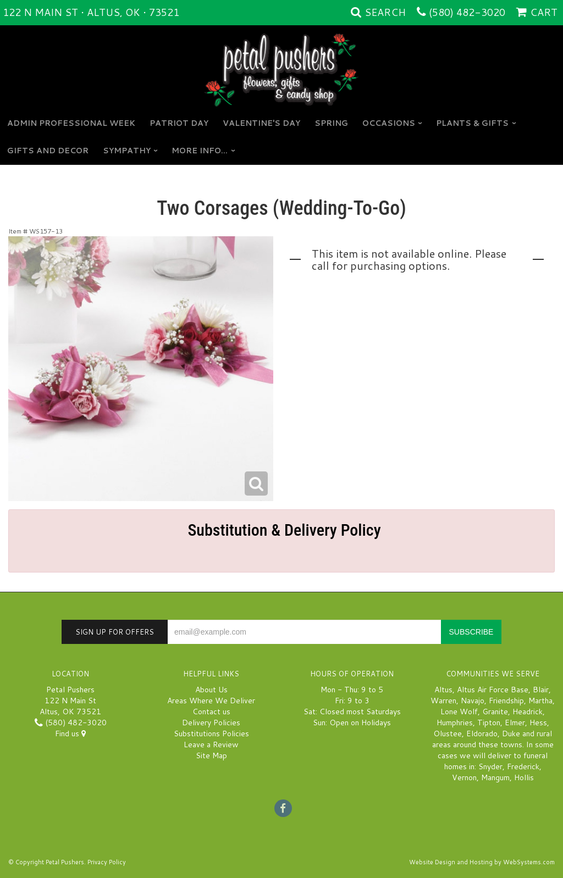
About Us (211, 689)
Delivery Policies (211, 722)
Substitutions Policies (211, 733)
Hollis (524, 777)
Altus (443, 689)
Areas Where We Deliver (211, 700)
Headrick (527, 711)
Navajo (472, 700)
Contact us (211, 711)
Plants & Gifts (472, 123)
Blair (541, 689)
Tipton (488, 722)
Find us (70, 733)
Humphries (455, 722)
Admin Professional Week (71, 123)
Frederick (523, 766)
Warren (443, 700)
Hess (538, 722)
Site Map (211, 755)
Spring (331, 123)
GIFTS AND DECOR (48, 150)
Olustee (447, 733)
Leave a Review (211, 744)
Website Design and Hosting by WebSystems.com (482, 862)
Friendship (506, 700)
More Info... (200, 150)
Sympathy (127, 150)
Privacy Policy (106, 862)
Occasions (388, 123)
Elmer (515, 722)
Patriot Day (179, 123)
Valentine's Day (261, 123)
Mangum (495, 777)
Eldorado (482, 733)
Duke (511, 733)
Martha (540, 700)
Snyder (490, 766)
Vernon (464, 777)
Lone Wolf (459, 711)
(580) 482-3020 (467, 12)
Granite (495, 711)
